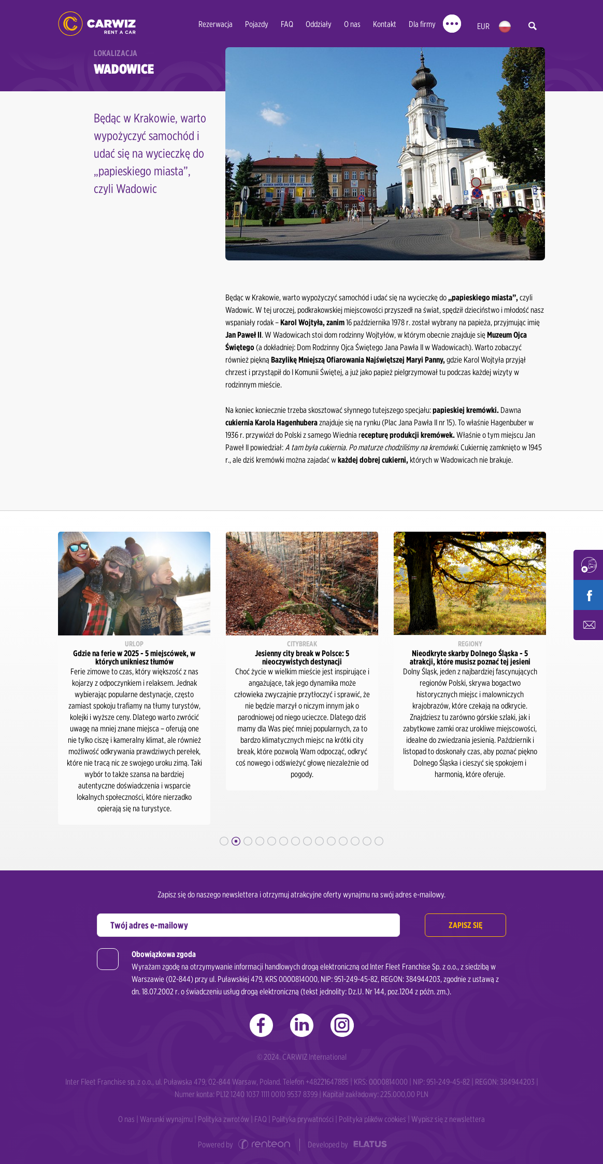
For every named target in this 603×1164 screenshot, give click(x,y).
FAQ (287, 24)
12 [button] (355, 841)
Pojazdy (256, 24)
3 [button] (247, 841)
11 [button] (343, 841)
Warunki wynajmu (166, 1119)
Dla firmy (422, 24)
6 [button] (283, 841)
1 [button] (224, 841)
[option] (134, 678)
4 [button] (259, 841)
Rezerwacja (215, 24)
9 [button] (319, 841)
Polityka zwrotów (223, 1119)
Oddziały (319, 24)
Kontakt (384, 24)
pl (505, 27)
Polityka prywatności (303, 1119)
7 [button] (295, 841)
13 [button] (367, 841)
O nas (352, 24)
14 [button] (379, 841)
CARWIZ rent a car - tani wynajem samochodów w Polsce (97, 23)
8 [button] (307, 841)
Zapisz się (465, 925)
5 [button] (271, 841)
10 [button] (331, 841)
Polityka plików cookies (372, 1119)
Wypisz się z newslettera (448, 1119)
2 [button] (236, 841)
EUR (483, 26)
